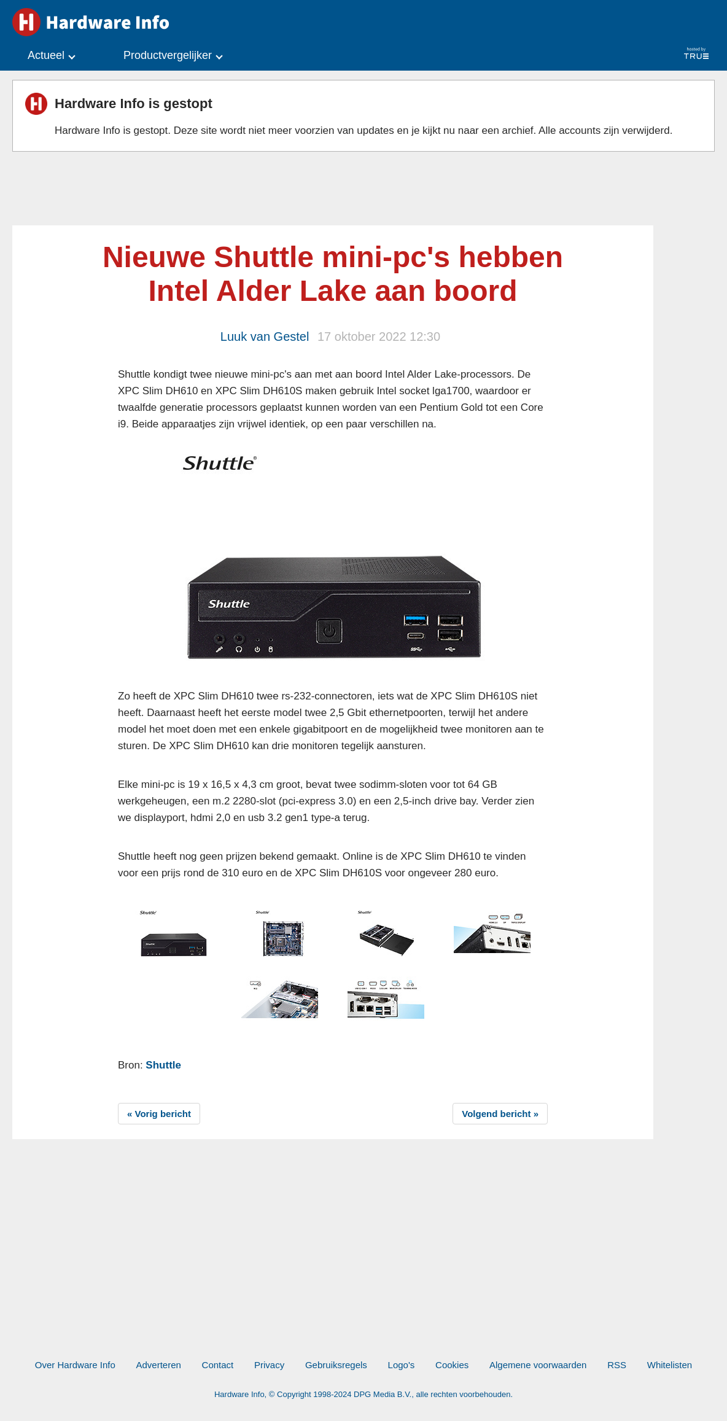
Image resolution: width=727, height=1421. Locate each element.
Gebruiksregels (336, 1365)
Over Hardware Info (75, 1365)
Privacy (269, 1365)
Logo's (401, 1365)
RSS (616, 1365)
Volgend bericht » (500, 1113)
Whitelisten (669, 1365)
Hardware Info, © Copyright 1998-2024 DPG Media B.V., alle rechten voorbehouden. (363, 1394)
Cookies (451, 1365)
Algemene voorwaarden (537, 1365)
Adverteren (158, 1365)
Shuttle (163, 1065)
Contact (218, 1365)
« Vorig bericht (159, 1113)
